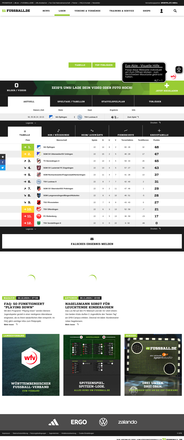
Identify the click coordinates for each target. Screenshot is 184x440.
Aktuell (28, 102)
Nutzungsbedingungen (38, 433)
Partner (74, 3)
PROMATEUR (7, 3)
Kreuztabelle (159, 132)
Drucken (155, 123)
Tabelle (80, 65)
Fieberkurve (125, 132)
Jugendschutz (54, 433)
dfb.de (16, 3)
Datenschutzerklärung (20, 433)
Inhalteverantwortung (68, 433)
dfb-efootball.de (41, 3)
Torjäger (155, 102)
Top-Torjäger (104, 65)
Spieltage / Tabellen (71, 102)
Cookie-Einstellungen (86, 433)
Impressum (6, 433)
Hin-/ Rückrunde (58, 132)
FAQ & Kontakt (85, 3)
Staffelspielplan (113, 102)
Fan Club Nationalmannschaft (59, 3)
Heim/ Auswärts (92, 132)
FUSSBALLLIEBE (27, 3)
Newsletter (96, 3)
